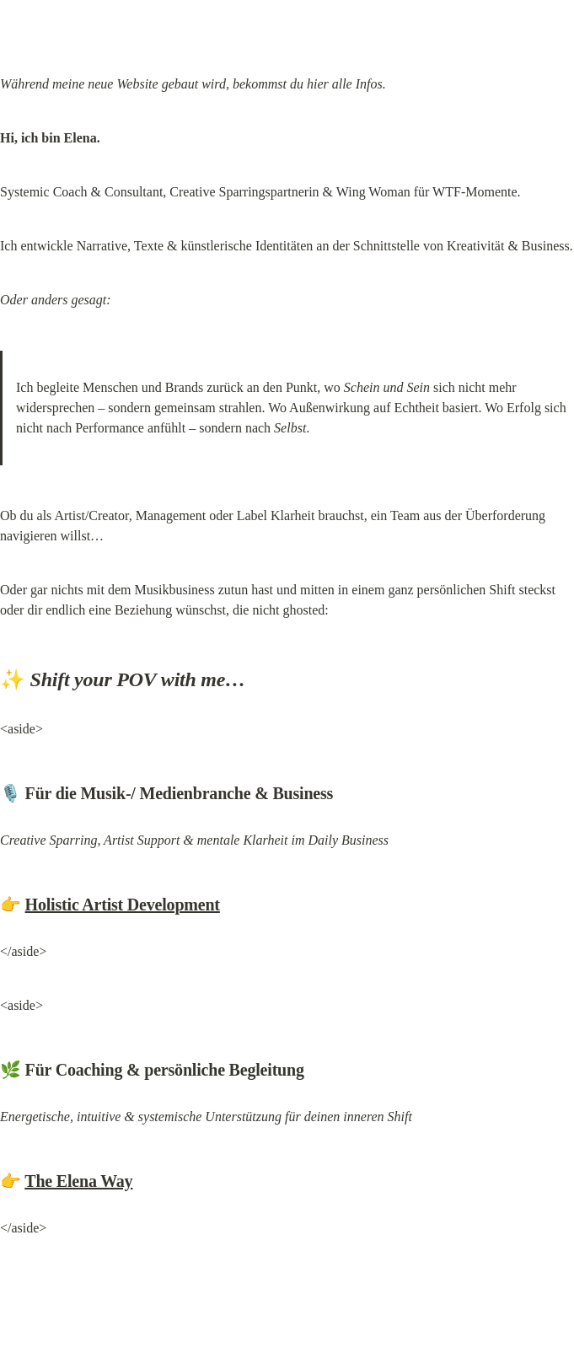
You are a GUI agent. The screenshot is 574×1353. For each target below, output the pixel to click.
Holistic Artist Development (122, 904)
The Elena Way (78, 1181)
